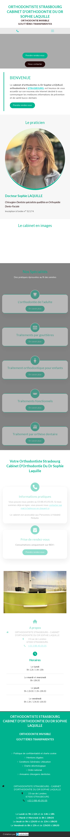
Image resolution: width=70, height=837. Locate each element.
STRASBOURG (36, 88)
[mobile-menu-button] (52, 31)
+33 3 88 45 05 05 (37, 645)
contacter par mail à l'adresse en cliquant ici (41, 507)
